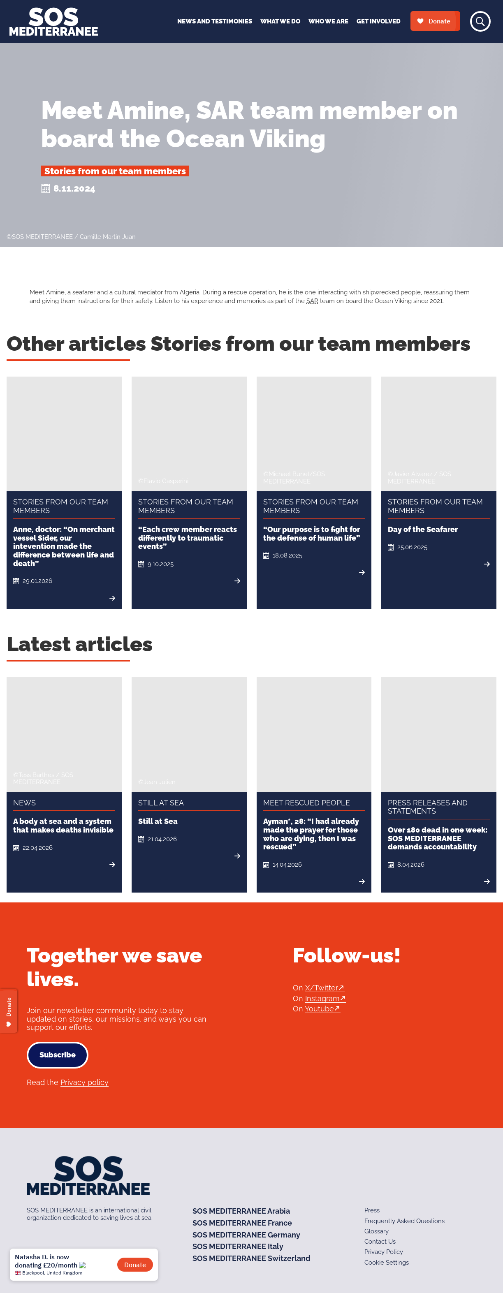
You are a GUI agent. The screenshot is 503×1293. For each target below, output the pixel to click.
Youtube (319, 1008)
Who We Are (328, 21)
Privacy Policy (383, 1252)
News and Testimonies (214, 21)
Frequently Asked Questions (404, 1221)
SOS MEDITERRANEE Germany (246, 1235)
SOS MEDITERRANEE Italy (237, 1246)
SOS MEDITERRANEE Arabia (241, 1211)
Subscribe (57, 1054)
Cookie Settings (386, 1262)
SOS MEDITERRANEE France (242, 1223)
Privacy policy (84, 1082)
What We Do (280, 21)
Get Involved (379, 21)
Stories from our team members (115, 171)
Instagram (322, 998)
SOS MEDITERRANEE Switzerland (251, 1258)
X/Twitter (321, 987)
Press (372, 1210)
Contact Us (380, 1241)
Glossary (376, 1231)
